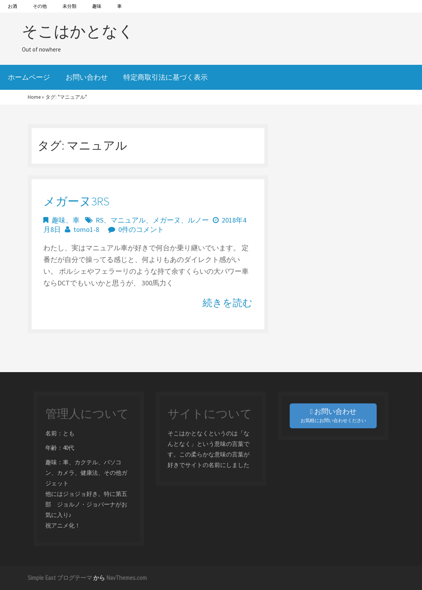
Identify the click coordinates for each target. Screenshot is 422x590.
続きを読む (228, 302)
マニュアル (128, 220)
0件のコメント (141, 229)
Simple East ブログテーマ (60, 577)
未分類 (69, 6)
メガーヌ (167, 220)
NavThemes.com (126, 577)
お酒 (12, 6)
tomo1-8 (86, 229)
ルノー (198, 220)
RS (99, 220)
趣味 (96, 6)
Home (34, 97)
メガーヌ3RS (76, 201)
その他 (40, 6)
